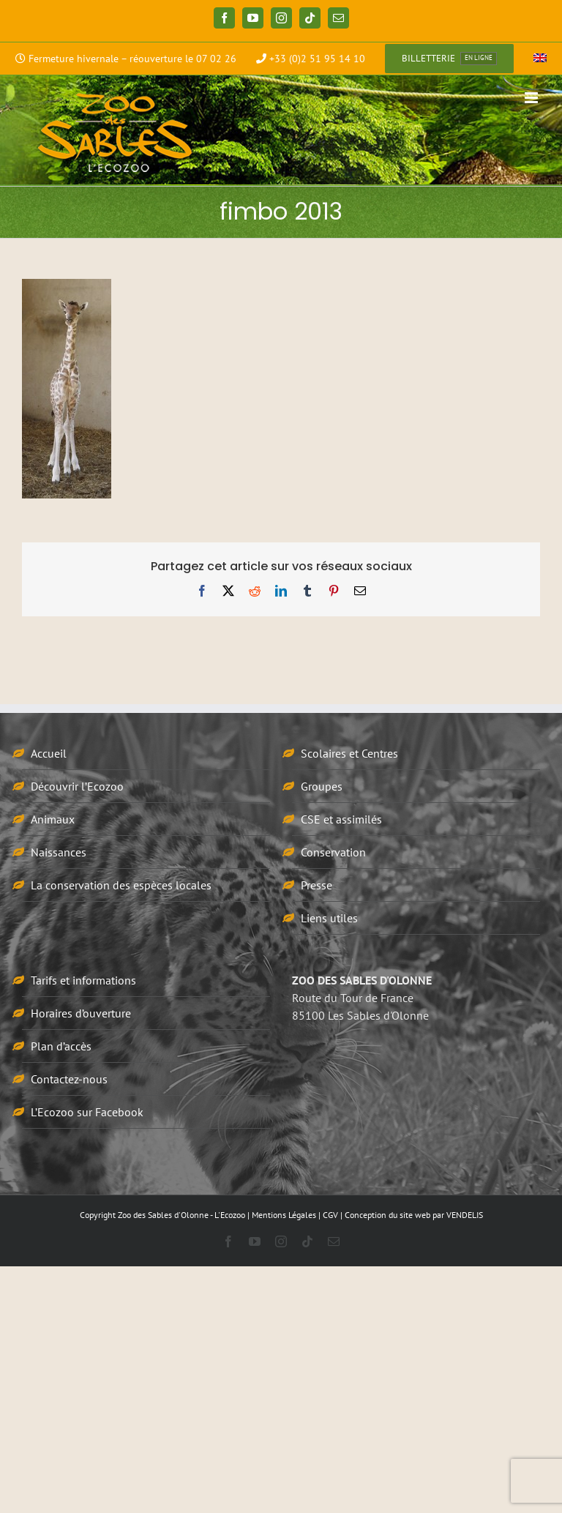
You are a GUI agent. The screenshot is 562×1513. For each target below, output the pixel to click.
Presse (316, 885)
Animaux (53, 819)
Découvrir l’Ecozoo (77, 786)
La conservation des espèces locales (121, 885)
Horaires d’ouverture (81, 1013)
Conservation (333, 852)
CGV (330, 1214)
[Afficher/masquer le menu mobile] (532, 97)
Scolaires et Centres (349, 753)
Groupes (321, 786)
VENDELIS (464, 1214)
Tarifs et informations (83, 980)
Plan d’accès (61, 1046)
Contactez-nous (69, 1079)
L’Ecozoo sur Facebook (87, 1112)
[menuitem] (540, 58)
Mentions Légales (284, 1214)
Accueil (49, 753)
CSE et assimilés (341, 819)
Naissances (58, 852)
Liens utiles (329, 918)
